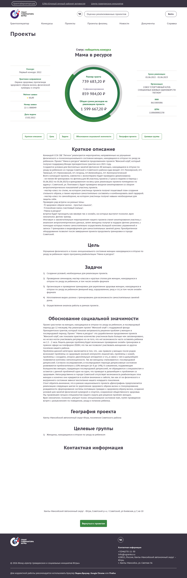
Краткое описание (33, 136)
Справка (172, 23)
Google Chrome (97, 573)
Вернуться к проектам (93, 523)
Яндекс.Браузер (82, 573)
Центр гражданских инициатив (107, 3)
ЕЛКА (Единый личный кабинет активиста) (64, 3)
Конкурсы (47, 23)
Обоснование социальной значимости (93, 136)
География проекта (127, 136)
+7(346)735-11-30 (126, 551)
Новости (124, 23)
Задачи (65, 136)
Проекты (70, 23)
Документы (148, 23)
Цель (52, 136)
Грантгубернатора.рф (24, 3)
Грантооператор (19, 23)
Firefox (112, 573)
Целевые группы (151, 136)
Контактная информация (129, 547)
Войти (171, 14)
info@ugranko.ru (126, 554)
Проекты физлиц (97, 23)
